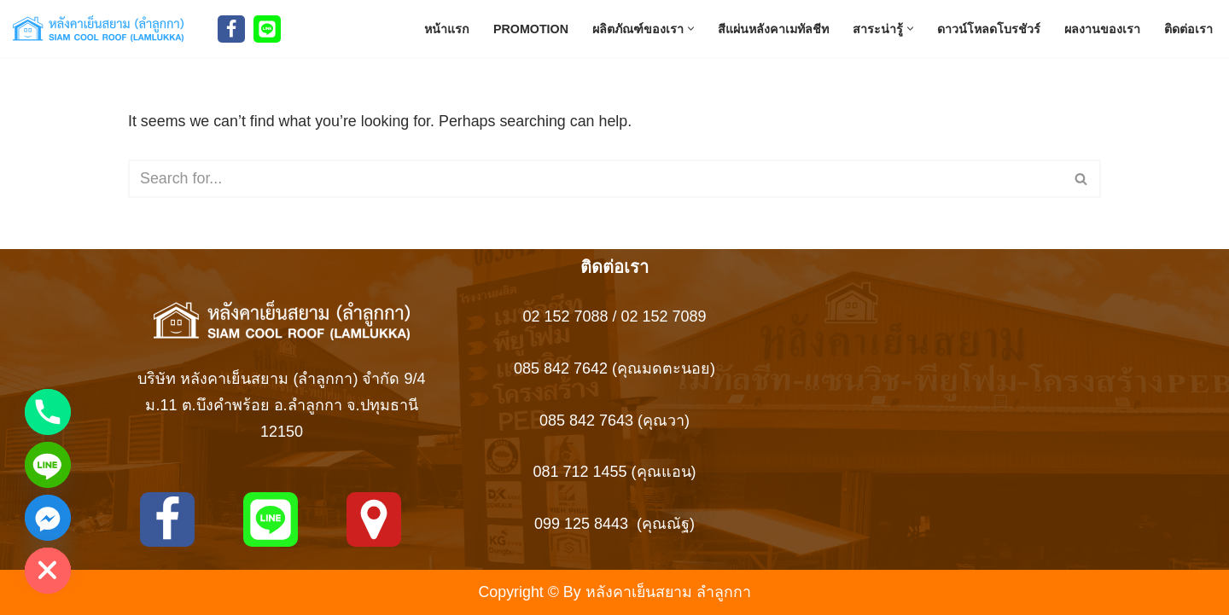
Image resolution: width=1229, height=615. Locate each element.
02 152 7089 (664, 317)
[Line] (267, 29)
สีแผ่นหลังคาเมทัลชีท (773, 28)
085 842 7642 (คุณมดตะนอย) (614, 368)
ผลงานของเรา (1102, 28)
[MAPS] (374, 519)
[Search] (595, 179)
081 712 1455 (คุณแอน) (614, 471)
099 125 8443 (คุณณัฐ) (614, 523)
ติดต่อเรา (1188, 28)
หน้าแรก (446, 28)
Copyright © (517, 591)
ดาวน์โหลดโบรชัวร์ (988, 28)
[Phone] (48, 412)
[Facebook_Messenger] (48, 518)
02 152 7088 (565, 317)
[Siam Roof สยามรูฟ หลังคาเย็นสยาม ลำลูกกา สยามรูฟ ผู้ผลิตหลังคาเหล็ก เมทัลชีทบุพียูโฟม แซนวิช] (102, 28)
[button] (691, 29)
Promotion (530, 28)
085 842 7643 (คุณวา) (614, 420)
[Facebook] (231, 29)
